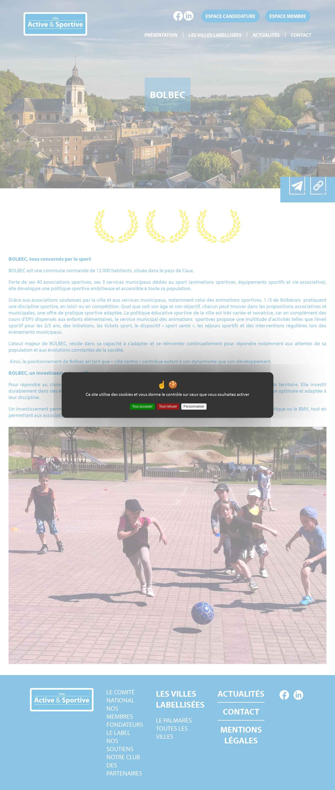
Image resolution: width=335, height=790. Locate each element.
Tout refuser (168, 406)
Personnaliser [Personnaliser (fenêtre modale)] (194, 406)
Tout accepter (142, 406)
